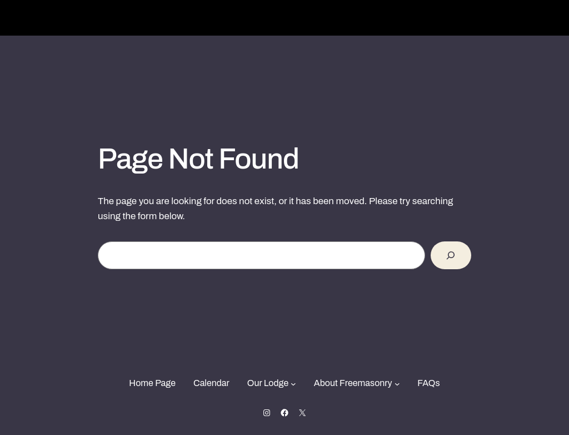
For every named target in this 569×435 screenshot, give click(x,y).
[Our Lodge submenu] (293, 383)
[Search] (451, 255)
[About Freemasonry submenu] (397, 383)
